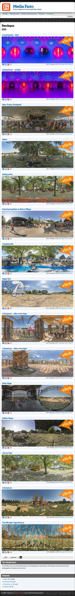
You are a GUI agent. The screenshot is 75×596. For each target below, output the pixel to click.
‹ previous (13, 557)
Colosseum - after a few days (14, 314)
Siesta (4, 139)
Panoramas (14, 14)
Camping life (7, 244)
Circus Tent (7, 453)
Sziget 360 (6, 579)
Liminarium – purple (11, 70)
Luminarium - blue (10, 35)
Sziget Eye (6, 279)
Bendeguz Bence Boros (66, 64)
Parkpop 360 (7, 586)
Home (5, 14)
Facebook (3, 64)
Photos (42, 14)
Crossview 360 (7, 581)
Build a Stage (7, 418)
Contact (50, 14)
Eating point (7, 174)
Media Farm (23, 6)
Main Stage (7, 383)
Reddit (11, 64)
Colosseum (7, 488)
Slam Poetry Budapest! (11, 105)
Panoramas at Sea (9, 584)
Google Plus (8, 64)
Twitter (6, 64)
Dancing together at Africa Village (16, 209)
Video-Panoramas (29, 14)
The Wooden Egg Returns (13, 523)
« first (5, 557)
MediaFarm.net (18, 593)
